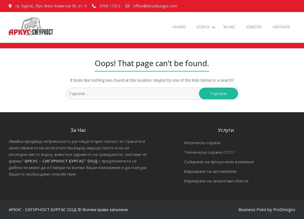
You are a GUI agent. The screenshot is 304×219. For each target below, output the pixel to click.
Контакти (281, 27)
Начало (179, 27)
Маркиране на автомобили (210, 171)
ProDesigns (284, 209)
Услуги (202, 27)
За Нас (229, 27)
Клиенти (254, 27)
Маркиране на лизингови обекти (216, 181)
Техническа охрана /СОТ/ (209, 152)
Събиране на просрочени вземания (219, 161)
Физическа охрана (202, 142)
